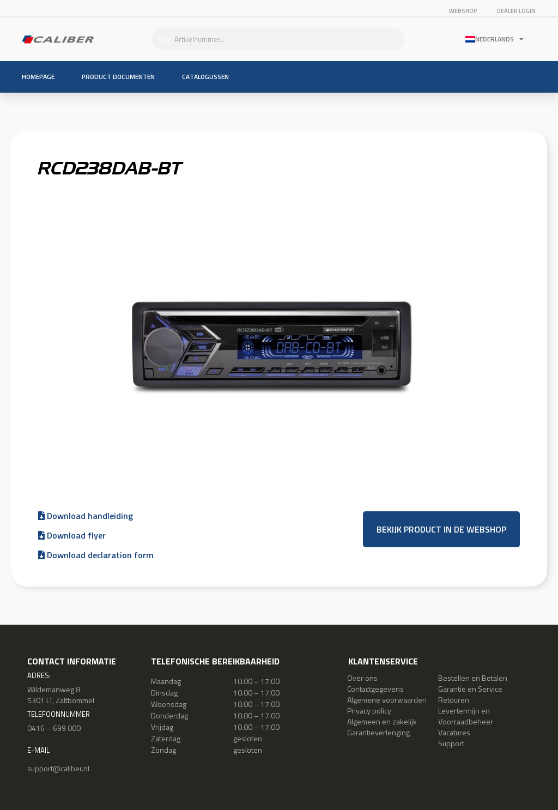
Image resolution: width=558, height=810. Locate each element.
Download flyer (72, 535)
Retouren (453, 699)
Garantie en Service (470, 688)
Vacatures (454, 732)
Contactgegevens (375, 688)
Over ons (362, 678)
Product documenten (118, 76)
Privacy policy (369, 710)
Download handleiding (85, 515)
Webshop (462, 11)
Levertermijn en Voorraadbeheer (465, 716)
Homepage (38, 76)
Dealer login (517, 11)
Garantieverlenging (378, 732)
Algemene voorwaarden (387, 699)
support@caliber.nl (58, 768)
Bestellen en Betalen (472, 678)
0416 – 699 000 (54, 728)
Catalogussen (205, 76)
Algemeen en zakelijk (382, 721)
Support (451, 743)
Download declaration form (96, 554)
